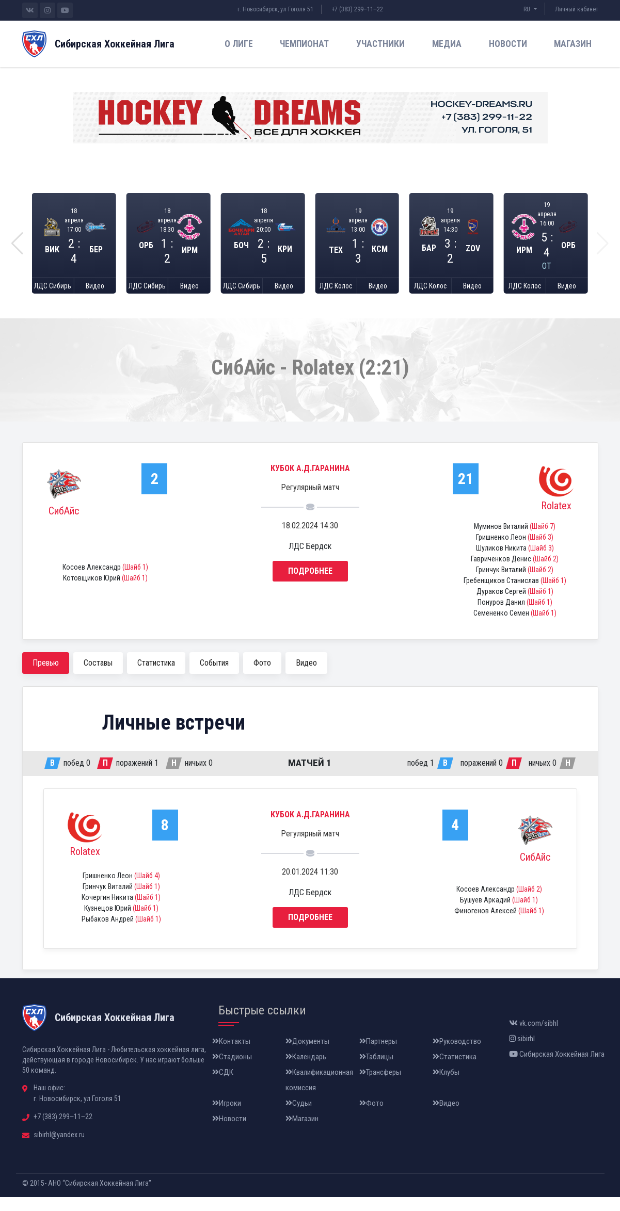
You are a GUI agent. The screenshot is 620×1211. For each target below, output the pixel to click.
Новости (508, 44)
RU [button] (527, 9)
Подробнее (310, 585)
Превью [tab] (46, 677)
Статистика (454, 1070)
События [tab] (214, 677)
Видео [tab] (306, 677)
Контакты (231, 1055)
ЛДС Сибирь (52, 299)
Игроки (226, 1117)
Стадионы (232, 1070)
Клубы (446, 1086)
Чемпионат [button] (304, 44)
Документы (307, 1055)
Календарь (305, 1070)
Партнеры (378, 1055)
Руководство (457, 1055)
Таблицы (376, 1070)
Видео (94, 299)
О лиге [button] (239, 44)
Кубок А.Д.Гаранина (310, 483)
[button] (17, 250)
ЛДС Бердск (310, 561)
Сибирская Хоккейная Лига (557, 1068)
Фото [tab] (262, 677)
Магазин (573, 44)
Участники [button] (380, 44)
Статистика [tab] (156, 677)
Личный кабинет (576, 9)
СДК (222, 1086)
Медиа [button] (447, 44)
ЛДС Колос (335, 299)
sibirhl (522, 1052)
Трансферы (380, 1086)
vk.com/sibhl (533, 1037)
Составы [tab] (98, 677)
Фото (371, 1117)
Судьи (298, 1117)
